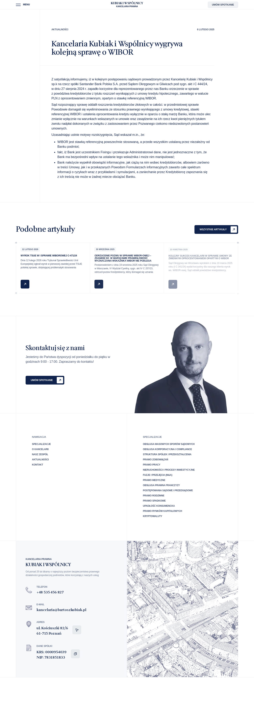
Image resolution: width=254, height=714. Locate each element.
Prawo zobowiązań (155, 459)
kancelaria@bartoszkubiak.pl (61, 610)
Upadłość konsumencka (159, 506)
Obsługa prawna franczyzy (161, 485)
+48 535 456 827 (50, 592)
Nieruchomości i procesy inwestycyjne (169, 469)
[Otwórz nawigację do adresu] (76, 629)
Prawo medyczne (154, 480)
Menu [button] (26, 4)
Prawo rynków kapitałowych (162, 511)
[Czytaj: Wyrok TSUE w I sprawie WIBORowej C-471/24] (25, 285)
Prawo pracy (151, 464)
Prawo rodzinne (153, 495)
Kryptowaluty (152, 516)
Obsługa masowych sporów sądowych (169, 444)
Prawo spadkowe (154, 500)
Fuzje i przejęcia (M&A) (157, 475)
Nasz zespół (40, 454)
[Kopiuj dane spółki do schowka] (75, 653)
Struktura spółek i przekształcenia (167, 454)
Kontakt (37, 464)
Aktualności (59, 29)
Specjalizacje (41, 444)
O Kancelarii (40, 449)
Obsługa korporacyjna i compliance (167, 449)
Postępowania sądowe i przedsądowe (168, 490)
